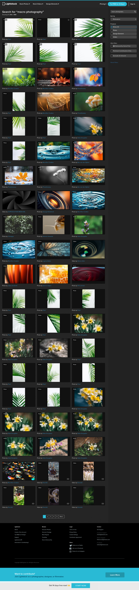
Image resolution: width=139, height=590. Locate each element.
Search (135, 11)
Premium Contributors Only (122, 51)
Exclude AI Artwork (119, 56)
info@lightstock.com (102, 534)
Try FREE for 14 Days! (117, 4)
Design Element (118, 34)
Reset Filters (114, 62)
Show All (116, 27)
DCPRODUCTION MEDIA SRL (16, 212)
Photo (115, 30)
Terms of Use (73, 529)
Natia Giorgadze (82, 138)
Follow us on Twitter (77, 545)
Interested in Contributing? (22, 542)
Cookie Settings (74, 535)
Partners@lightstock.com (103, 539)
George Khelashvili (48, 212)
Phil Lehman (81, 286)
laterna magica (47, 286)
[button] (25, 4)
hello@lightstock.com (102, 545)
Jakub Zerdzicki (12, 286)
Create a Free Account (20, 532)
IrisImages (11, 236)
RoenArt (45, 483)
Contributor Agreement (76, 537)
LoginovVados (47, 261)
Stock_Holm (81, 261)
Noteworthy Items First (121, 46)
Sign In (132, 4)
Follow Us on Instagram (78, 551)
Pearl (9, 39)
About (16, 529)
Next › (61, 517)
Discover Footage (46, 532)
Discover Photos (46, 529)
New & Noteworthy (47, 540)
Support (17, 537)
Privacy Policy (73, 532)
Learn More (115, 574)
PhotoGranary (82, 89)
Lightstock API (18, 540)
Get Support (100, 529)
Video (115, 37)
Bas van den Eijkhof (83, 162)
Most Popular (45, 535)
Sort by (112, 16)
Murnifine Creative (13, 89)
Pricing (103, 4)
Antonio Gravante (48, 236)
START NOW (80, 585)
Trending (44, 537)
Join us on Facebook (77, 548)
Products (113, 24)
